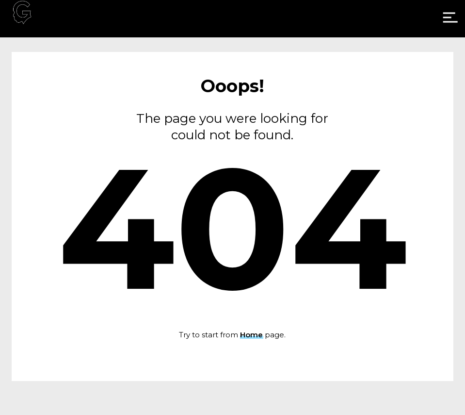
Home (251, 334)
